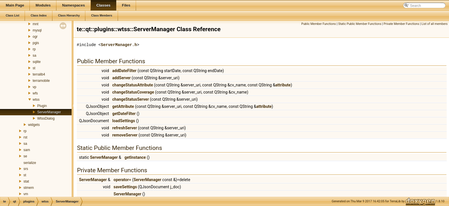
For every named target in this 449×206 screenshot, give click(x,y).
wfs (35, 93)
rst (25, 137)
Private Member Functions (401, 24)
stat (26, 181)
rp (34, 49)
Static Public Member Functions (359, 24)
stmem (28, 188)
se (25, 156)
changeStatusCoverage (133, 92)
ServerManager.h (119, 44)
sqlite (37, 62)
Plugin (42, 106)
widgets (34, 125)
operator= (122, 179)
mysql (37, 30)
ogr (35, 37)
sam (26, 150)
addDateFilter (124, 70)
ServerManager (49, 112)
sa (34, 56)
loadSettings (123, 120)
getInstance (135, 157)
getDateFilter (124, 113)
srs (25, 169)
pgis (36, 43)
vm (25, 194)
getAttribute (123, 106)
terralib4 (39, 74)
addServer (121, 78)
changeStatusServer (130, 99)
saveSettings (125, 187)
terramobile (41, 81)
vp (34, 87)
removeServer (124, 135)
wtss (36, 100)
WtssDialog (46, 118)
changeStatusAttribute (132, 85)
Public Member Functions (318, 24)
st (34, 68)
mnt (35, 24)
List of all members (435, 24)
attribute (283, 85)
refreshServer (124, 128)
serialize (29, 163)
